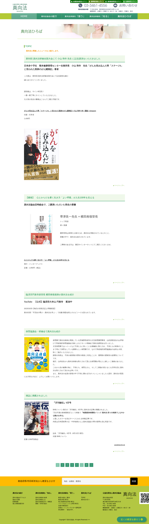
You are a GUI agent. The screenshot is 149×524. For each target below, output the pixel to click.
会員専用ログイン (130, 1)
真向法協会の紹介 (49, 16)
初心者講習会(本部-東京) (66, 501)
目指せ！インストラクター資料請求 (69, 507)
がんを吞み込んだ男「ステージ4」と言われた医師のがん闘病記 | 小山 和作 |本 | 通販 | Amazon (60, 111)
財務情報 (15, 501)
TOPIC (83, 497)
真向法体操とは (40, 499)
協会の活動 (16, 499)
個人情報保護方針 (18, 503)
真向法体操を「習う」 (74, 16)
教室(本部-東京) (63, 499)
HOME (24, 16)
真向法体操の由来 (41, 497)
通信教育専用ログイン (114, 1)
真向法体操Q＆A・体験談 (43, 501)
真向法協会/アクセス (19, 497)
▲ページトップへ (118, 185)
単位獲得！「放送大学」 (66, 510)
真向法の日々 (85, 499)
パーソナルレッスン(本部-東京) (68, 503)
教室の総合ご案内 (64, 497)
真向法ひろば (125, 16)
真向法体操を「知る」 (99, 16)
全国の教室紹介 (63, 505)
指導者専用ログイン (96, 1)
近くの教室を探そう (130, 519)
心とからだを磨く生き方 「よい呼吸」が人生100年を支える (46, 260)
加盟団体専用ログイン (79, 1)
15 (86, 465)
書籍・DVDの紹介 (41, 503)
